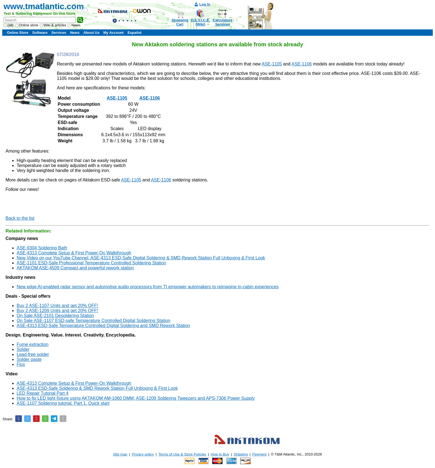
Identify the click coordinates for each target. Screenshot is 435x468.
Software (39, 33)
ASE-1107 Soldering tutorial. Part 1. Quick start (63, 403)
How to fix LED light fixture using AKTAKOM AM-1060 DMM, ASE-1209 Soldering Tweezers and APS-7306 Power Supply (136, 398)
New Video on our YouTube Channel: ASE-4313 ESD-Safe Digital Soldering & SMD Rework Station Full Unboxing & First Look (141, 257)
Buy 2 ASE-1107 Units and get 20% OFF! (57, 305)
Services (58, 33)
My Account (113, 33)
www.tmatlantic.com (44, 6)
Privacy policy (143, 454)
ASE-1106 (302, 64)
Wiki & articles (53, 25)
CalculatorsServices (222, 22)
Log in (204, 4)
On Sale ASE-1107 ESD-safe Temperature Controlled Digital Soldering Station (93, 320)
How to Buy (220, 454)
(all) (9, 25)
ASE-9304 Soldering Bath (42, 248)
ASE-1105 (272, 64)
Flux (21, 364)
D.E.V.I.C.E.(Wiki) (200, 22)
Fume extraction (33, 344)
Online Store (17, 33)
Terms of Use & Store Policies (182, 454)
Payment (259, 454)
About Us (92, 33)
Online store (26, 25)
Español (135, 33)
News (73, 25)
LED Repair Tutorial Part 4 (43, 393)
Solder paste (29, 359)
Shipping (241, 454)
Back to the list (20, 218)
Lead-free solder (33, 354)
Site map (120, 454)
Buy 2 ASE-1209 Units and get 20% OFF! (57, 310)
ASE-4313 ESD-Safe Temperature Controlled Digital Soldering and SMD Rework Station (103, 325)
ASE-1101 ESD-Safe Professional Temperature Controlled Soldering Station (91, 262)
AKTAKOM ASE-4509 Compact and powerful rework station (75, 267)
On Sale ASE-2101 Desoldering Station (55, 315)
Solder (23, 349)
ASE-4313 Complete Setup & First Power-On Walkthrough (74, 253)
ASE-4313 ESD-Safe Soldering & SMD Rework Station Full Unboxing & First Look (97, 388)
